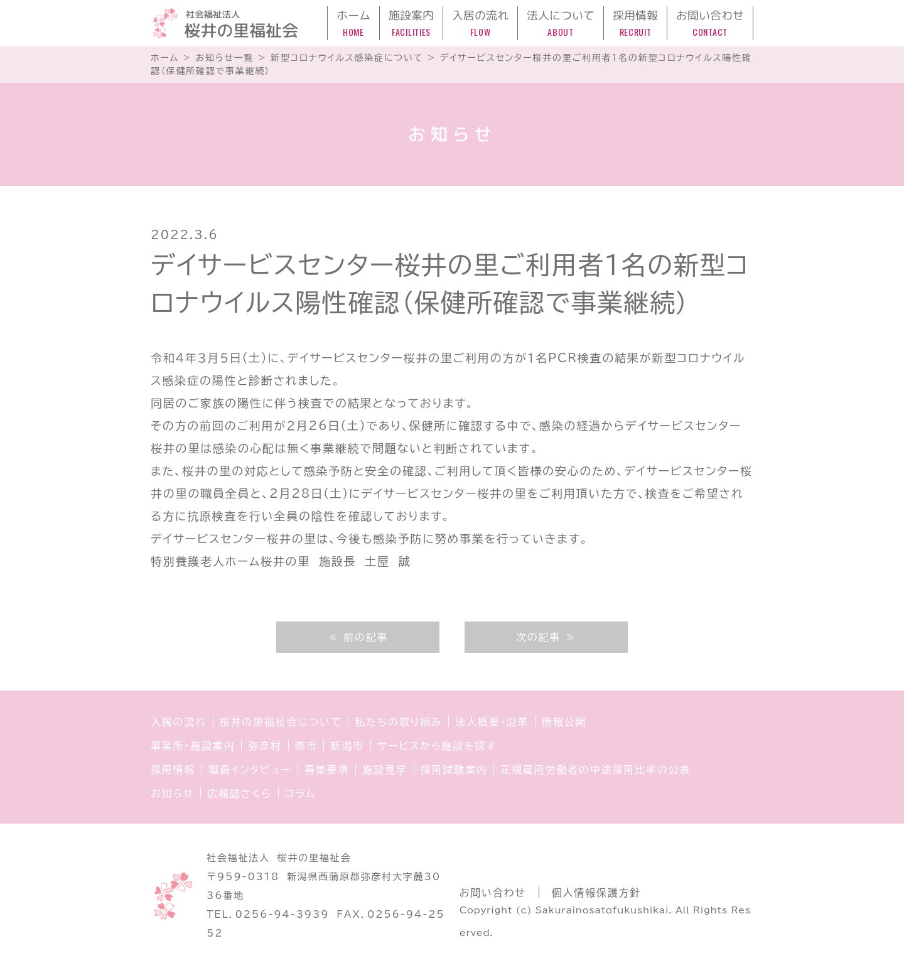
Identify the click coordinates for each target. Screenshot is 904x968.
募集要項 (326, 770)
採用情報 (173, 770)
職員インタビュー (249, 770)
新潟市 (346, 746)
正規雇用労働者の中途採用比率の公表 (595, 770)
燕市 (306, 746)
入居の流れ (179, 722)
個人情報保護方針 (596, 893)
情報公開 (564, 722)
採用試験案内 (454, 770)
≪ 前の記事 (358, 637)
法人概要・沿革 (492, 722)
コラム (300, 793)
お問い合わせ (493, 893)
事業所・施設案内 (193, 746)
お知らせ (172, 793)
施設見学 (384, 770)
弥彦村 (264, 746)
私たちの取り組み (398, 722)
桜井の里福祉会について (281, 722)
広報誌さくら (239, 793)
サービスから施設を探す (437, 746)
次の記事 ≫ (546, 637)
